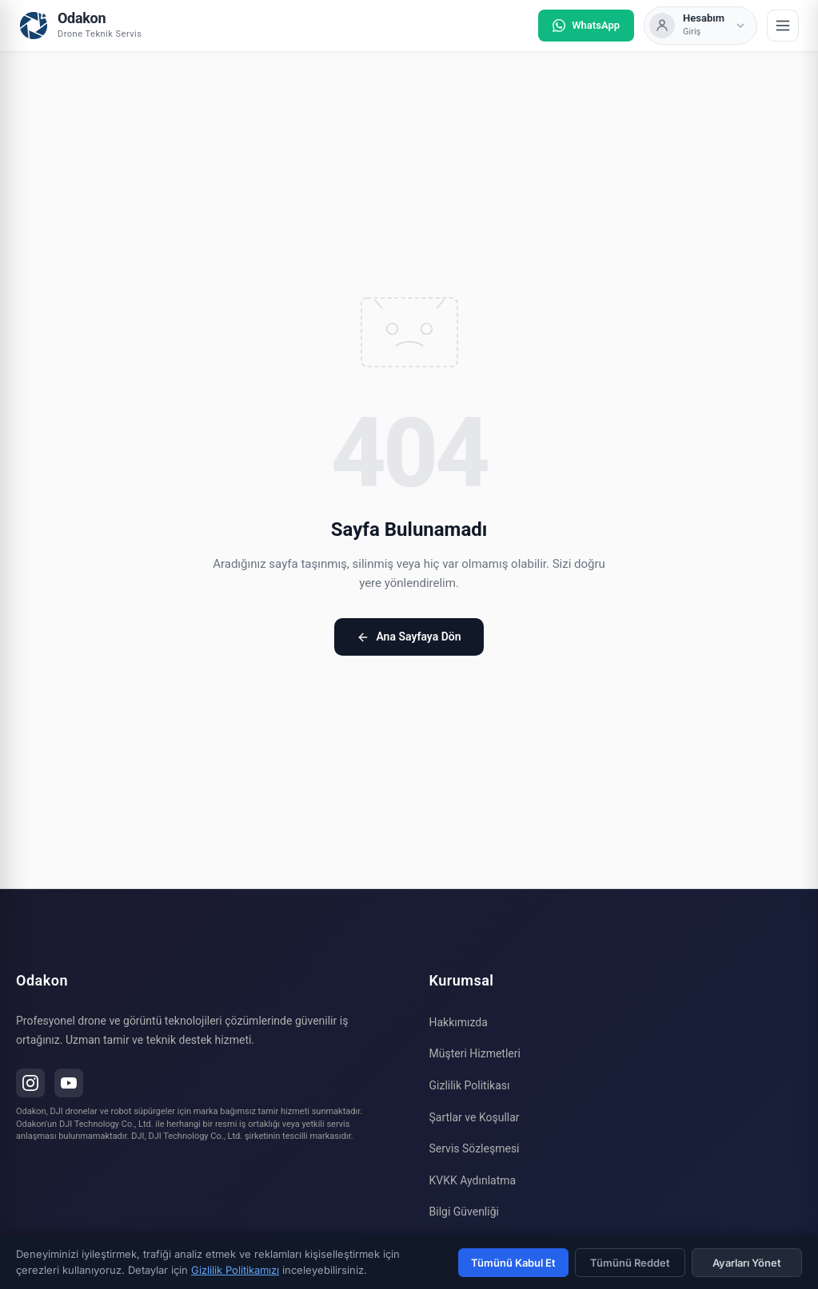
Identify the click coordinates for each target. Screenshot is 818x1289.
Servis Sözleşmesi (474, 1148)
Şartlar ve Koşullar (474, 1117)
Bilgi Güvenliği (464, 1211)
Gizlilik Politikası (469, 1085)
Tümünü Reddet (630, 1262)
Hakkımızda (458, 1022)
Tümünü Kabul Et (513, 1262)
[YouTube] (68, 1083)
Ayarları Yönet (746, 1262)
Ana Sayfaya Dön (409, 636)
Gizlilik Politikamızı (235, 1269)
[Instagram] (30, 1083)
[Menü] (783, 26)
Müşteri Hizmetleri (475, 1053)
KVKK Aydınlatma (473, 1180)
